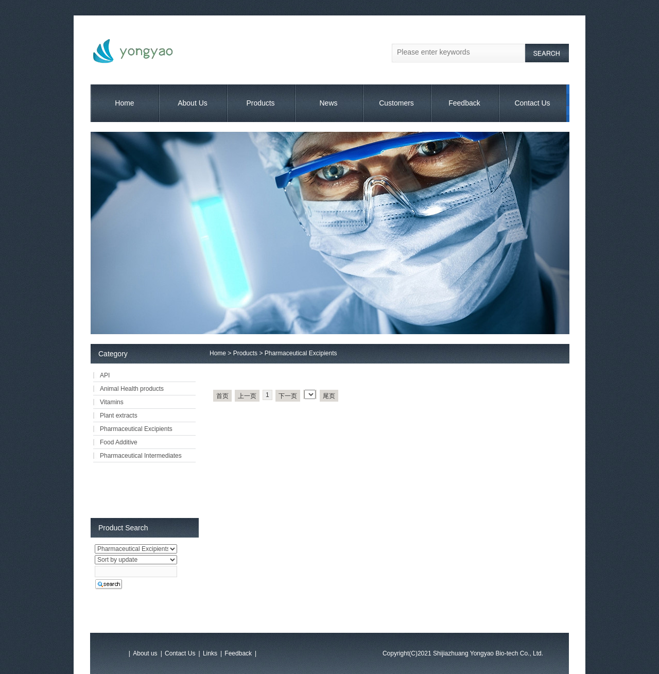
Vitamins (112, 402)
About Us (192, 103)
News (328, 103)
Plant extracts (118, 415)
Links (210, 653)
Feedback (464, 103)
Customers (396, 103)
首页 (222, 396)
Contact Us (532, 103)
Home (124, 103)
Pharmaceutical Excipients (301, 353)
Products (260, 103)
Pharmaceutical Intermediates (141, 455)
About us (145, 653)
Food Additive (118, 442)
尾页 (329, 396)
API (105, 375)
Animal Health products (132, 388)
